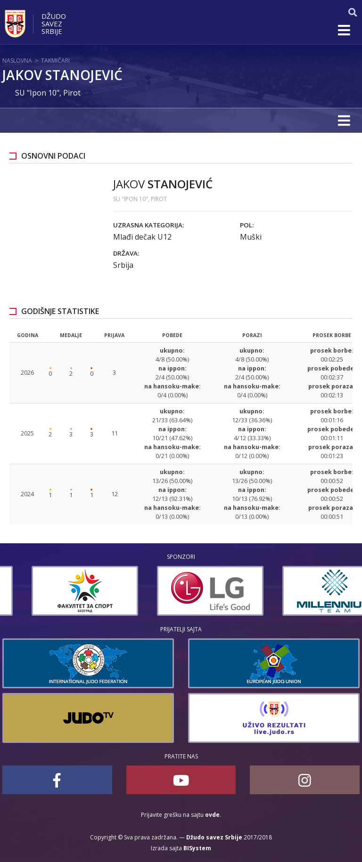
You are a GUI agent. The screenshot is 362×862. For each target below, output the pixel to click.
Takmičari (55, 60)
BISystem (197, 848)
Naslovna (17, 60)
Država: (126, 253)
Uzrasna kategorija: (148, 225)
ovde (212, 815)
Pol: (247, 225)
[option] (55, 591)
